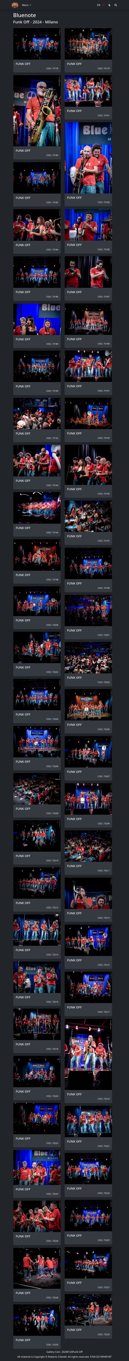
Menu (25, 5)
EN (98, 5)
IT (104, 5)
